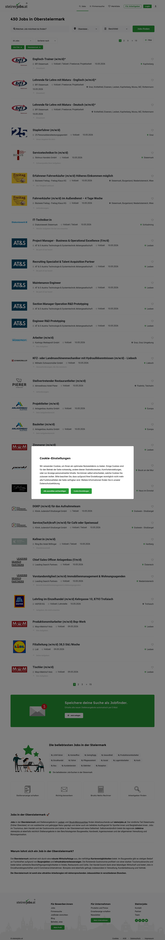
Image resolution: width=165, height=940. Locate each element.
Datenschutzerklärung (50, 483)
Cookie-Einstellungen (81, 491)
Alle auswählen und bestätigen (55, 491)
